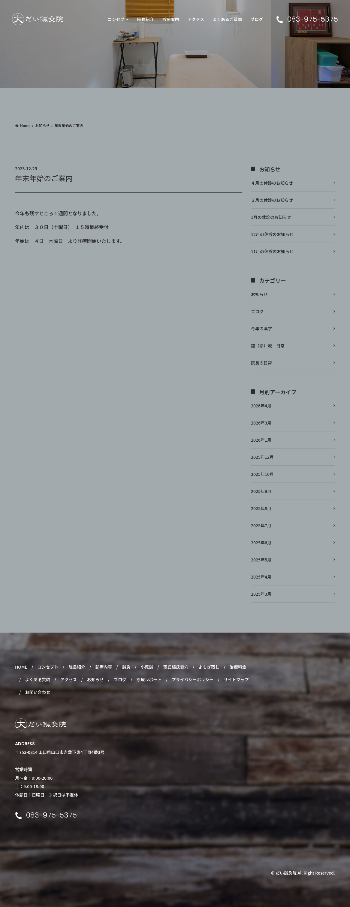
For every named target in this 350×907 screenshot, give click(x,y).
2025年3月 (261, 594)
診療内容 (103, 667)
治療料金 (238, 667)
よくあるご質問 (227, 19)
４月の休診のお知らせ (272, 183)
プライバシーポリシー (193, 679)
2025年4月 (261, 577)
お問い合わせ (37, 692)
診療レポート (148, 679)
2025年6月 (261, 543)
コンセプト (118, 19)
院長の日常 (261, 363)
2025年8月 (261, 508)
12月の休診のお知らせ (272, 234)
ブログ (256, 19)
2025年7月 (261, 525)
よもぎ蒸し (208, 667)
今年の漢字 (261, 328)
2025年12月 (262, 457)
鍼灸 (126, 667)
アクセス (196, 19)
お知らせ (42, 125)
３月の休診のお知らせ (272, 200)
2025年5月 (261, 560)
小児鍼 (146, 667)
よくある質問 (37, 679)
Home (25, 125)
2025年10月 (262, 474)
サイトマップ (236, 679)
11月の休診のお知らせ (272, 251)
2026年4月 (261, 406)
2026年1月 (261, 440)
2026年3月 (261, 423)
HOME (21, 667)
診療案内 (170, 19)
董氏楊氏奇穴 (176, 667)
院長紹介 (145, 19)
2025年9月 (261, 491)
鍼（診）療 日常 (268, 346)
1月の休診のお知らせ (271, 217)
